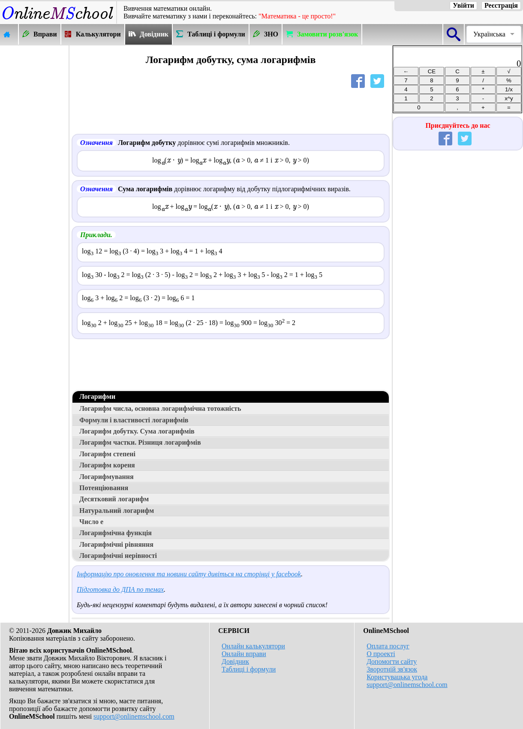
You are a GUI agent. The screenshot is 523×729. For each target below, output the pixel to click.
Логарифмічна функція (115, 532)
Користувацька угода (397, 677)
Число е (91, 521)
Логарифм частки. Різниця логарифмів (140, 442)
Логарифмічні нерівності (118, 555)
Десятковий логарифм (114, 499)
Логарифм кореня (107, 465)
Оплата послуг (388, 646)
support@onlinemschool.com (133, 716)
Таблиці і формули (249, 669)
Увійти (463, 5)
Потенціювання (103, 487)
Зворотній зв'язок (392, 669)
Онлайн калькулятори (253, 646)
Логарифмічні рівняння (116, 544)
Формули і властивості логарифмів (133, 420)
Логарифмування (106, 476)
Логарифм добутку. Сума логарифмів (137, 431)
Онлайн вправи (244, 653)
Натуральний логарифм (116, 510)
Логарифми (97, 396)
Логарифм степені (107, 454)
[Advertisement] (34, 174)
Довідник (235, 661)
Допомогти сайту (392, 661)
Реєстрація (501, 5)
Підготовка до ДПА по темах (120, 589)
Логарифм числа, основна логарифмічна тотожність (160, 408)
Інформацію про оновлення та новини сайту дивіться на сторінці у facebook (189, 574)
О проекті (381, 653)
